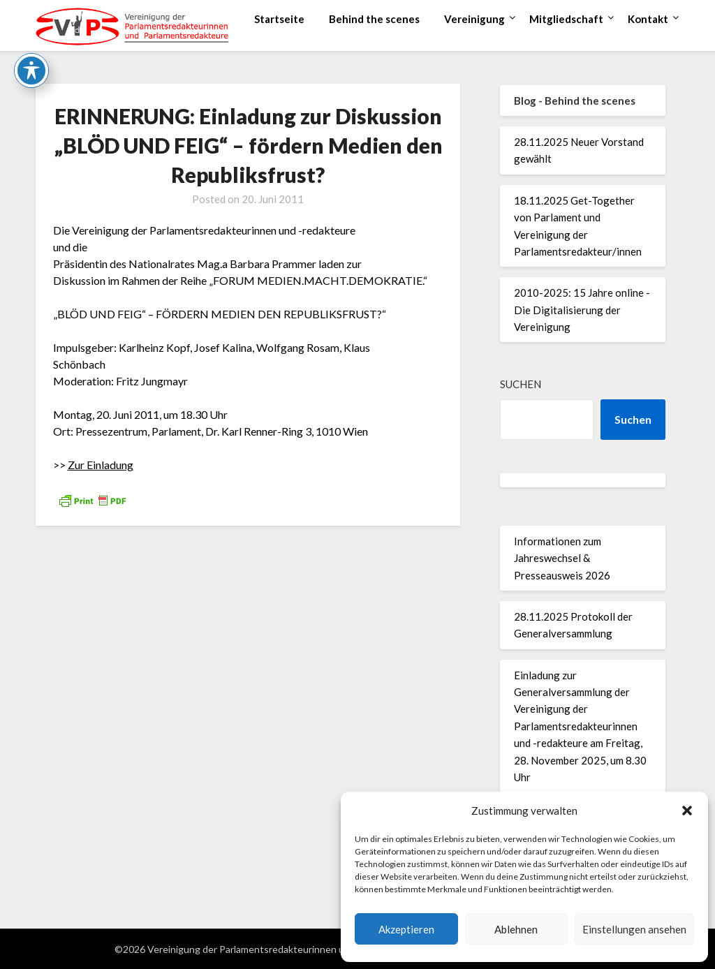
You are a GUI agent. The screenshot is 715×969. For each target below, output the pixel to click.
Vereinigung (474, 19)
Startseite (279, 19)
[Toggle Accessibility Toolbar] (31, 27)
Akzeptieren (406, 929)
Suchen (520, 384)
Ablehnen (516, 929)
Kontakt (648, 19)
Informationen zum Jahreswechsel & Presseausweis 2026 (562, 558)
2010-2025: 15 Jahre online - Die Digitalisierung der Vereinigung (582, 309)
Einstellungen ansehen (634, 929)
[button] (687, 811)
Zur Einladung (100, 464)
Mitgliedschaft (566, 19)
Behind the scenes (374, 19)
